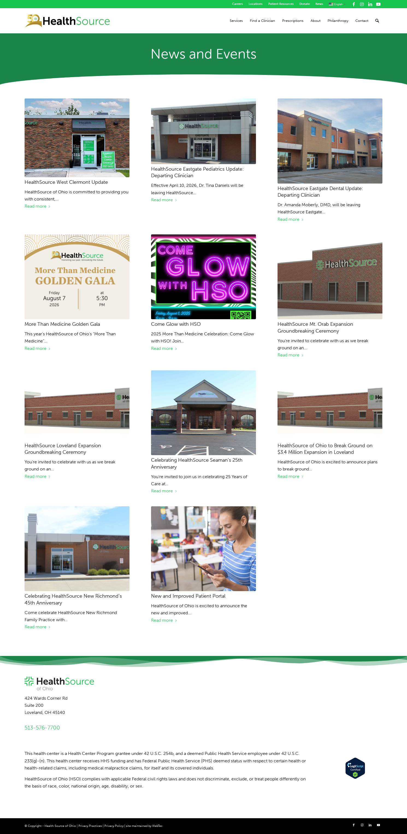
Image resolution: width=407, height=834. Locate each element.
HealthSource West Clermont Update (66, 182)
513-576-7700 (42, 727)
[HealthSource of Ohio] (67, 20)
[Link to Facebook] (354, 4)
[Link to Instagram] (362, 4)
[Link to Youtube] (378, 4)
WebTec (157, 826)
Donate (304, 4)
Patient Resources (281, 4)
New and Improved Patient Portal (188, 596)
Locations (256, 4)
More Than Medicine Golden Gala (62, 324)
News (319, 4)
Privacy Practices (90, 826)
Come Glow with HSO (176, 324)
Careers (237, 4)
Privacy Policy (113, 826)
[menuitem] (237, 4)
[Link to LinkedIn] (370, 4)
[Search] (377, 20)
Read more (38, 206)
